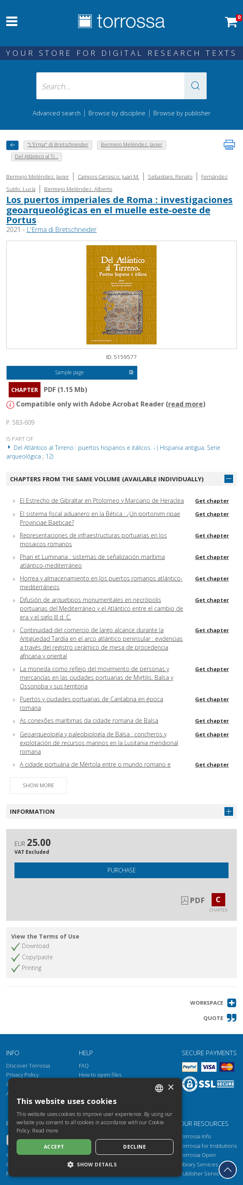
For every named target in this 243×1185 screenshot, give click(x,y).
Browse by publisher (182, 113)
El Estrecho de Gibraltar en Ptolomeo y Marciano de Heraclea (102, 500)
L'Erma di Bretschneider (61, 229)
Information (32, 811)
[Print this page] (229, 144)
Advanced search (57, 113)
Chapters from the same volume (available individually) (107, 479)
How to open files (100, 1074)
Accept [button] (54, 1146)
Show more (38, 785)
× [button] (170, 1088)
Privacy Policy (22, 1074)
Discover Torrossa (28, 1065)
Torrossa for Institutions (208, 1145)
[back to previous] (12, 145)
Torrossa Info (195, 1136)
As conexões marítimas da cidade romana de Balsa (89, 720)
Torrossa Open (197, 1155)
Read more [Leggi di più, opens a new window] (45, 1130)
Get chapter (212, 500)
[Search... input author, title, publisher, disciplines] (121, 85)
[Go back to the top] (228, 1170)
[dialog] (95, 1127)
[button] (195, 85)
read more (185, 404)
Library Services (198, 1164)
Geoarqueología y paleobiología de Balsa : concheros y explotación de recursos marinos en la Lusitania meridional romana (99, 742)
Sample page (94, 373)
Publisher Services (202, 1173)
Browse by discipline (116, 113)
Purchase (121, 870)
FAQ (84, 1065)
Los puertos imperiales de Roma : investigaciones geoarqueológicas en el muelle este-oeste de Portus (119, 209)
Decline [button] (134, 1146)
